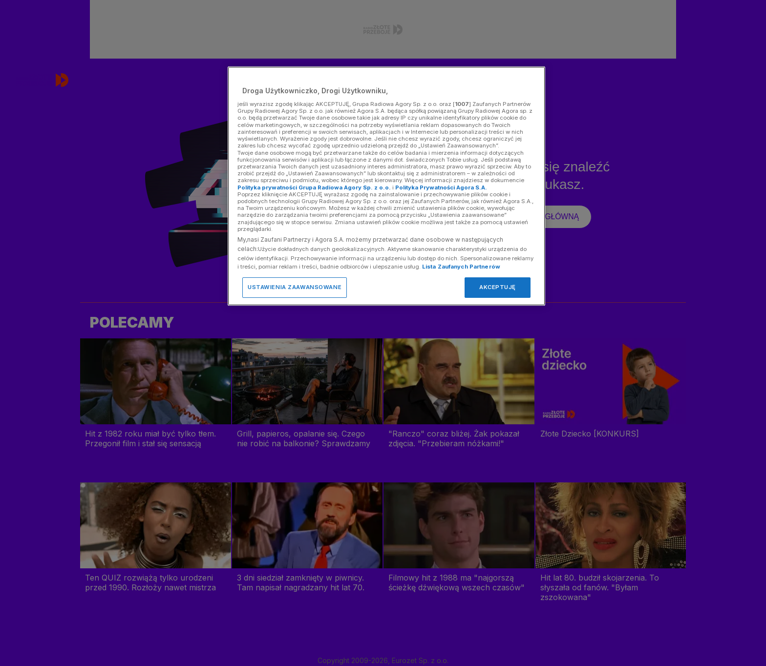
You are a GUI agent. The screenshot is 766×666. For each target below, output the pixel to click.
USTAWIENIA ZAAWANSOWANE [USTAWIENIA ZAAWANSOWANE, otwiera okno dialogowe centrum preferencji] (294, 287)
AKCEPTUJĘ (497, 287)
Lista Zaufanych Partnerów (461, 266)
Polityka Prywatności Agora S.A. (441, 187)
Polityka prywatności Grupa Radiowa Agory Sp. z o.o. (314, 187)
